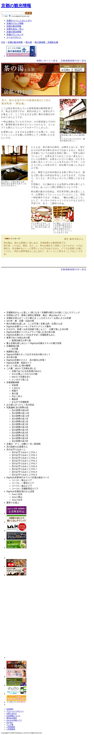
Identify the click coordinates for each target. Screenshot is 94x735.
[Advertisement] (23, 290)
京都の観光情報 (16, 5)
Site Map (9, 722)
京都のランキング (14, 34)
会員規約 (9, 709)
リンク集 (9, 725)
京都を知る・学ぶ (14, 29)
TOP (3, 42)
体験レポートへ (43, 262)
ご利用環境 (10, 729)
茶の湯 (28, 42)
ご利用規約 (10, 727)
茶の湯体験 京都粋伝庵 (46, 42)
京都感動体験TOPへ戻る (73, 61)
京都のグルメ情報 (14, 23)
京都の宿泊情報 (13, 32)
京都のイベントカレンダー (19, 20)
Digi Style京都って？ (14, 720)
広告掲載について (13, 716)
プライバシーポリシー (15, 711)
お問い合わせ (11, 713)
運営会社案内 (11, 718)
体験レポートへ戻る (47, 61)
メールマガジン (13, 37)
